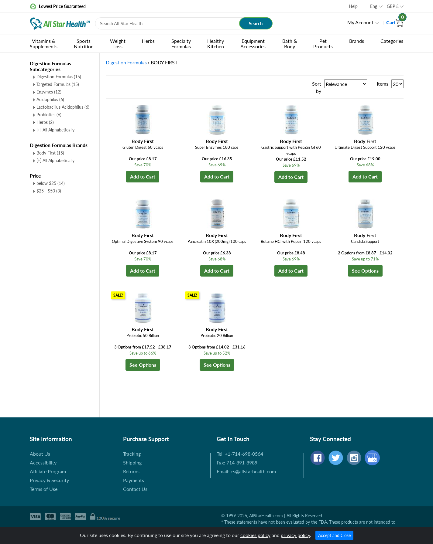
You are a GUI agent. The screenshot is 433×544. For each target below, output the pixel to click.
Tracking (132, 454)
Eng (373, 6)
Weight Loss (117, 43)
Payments (133, 480)
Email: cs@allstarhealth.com (246, 471)
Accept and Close (334, 535)
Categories (391, 41)
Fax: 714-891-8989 (237, 462)
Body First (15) (50, 152)
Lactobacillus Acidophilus (62, 107)
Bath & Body (289, 43)
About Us (40, 454)
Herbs (148, 41)
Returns (131, 471)
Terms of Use (43, 489)
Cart (395, 22)
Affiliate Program (48, 471)
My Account (360, 22)
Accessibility (43, 462)
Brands (356, 41)
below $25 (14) (50, 183)
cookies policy (255, 535)
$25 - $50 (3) (48, 190)
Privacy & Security (49, 480)
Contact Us (135, 489)
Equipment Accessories (253, 43)
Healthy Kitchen (215, 43)
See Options (365, 271)
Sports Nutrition (84, 43)
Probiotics (48, 114)
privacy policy (295, 535)
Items (382, 84)
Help (353, 6)
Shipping (132, 462)
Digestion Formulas (58, 76)
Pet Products (323, 43)
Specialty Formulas (181, 43)
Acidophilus (50, 99)
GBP (393, 6)
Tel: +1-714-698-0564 (240, 454)
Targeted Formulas (57, 84)
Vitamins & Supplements (43, 43)
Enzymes (48, 91)
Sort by (316, 87)
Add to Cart (142, 176)
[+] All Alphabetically (55, 129)
